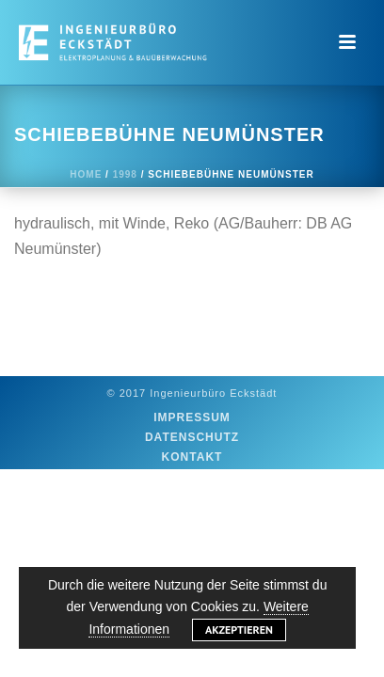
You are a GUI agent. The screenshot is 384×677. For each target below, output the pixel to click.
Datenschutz (192, 437)
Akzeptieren (239, 629)
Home (86, 174)
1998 (125, 174)
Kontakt (192, 457)
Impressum (192, 417)
